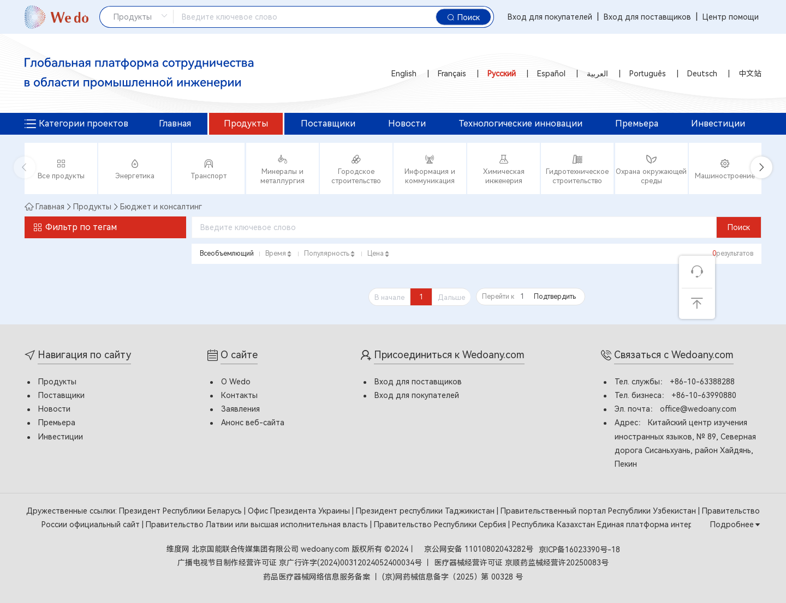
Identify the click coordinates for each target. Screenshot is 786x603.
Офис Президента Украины (300, 510)
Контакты (239, 395)
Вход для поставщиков (647, 17)
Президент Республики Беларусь (181, 510)
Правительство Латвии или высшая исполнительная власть (258, 524)
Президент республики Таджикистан (426, 510)
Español (551, 73)
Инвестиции (718, 123)
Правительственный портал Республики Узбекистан (599, 510)
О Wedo (236, 381)
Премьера (636, 123)
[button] (761, 167)
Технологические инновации (520, 123)
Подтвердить (555, 296)
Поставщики (328, 123)
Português (647, 73)
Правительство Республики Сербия (441, 524)
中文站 (750, 73)
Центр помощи (730, 17)
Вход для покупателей (550, 17)
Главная (175, 123)
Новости (407, 123)
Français (452, 73)
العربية (597, 73)
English (403, 73)
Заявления (240, 409)
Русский (501, 73)
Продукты (246, 123)
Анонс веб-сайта (252, 422)
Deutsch (702, 73)
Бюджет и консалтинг (161, 206)
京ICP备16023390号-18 (579, 549)
